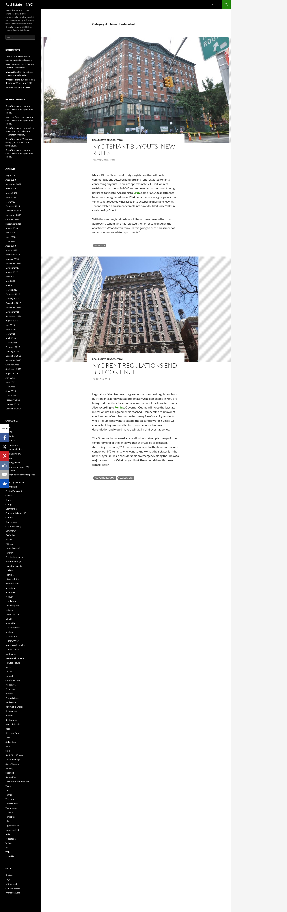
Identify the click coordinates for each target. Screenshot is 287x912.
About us (214, 4)
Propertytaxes (12, 698)
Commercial (11, 508)
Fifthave (9, 544)
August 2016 (11, 320)
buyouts (100, 245)
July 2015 (10, 377)
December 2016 (13, 303)
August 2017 (11, 272)
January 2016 (12, 351)
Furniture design (13, 561)
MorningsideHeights (15, 645)
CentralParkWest (13, 491)
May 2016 (10, 333)
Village (8, 843)
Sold (7, 750)
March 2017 (11, 289)
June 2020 (10, 197)
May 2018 (10, 241)
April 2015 (10, 391)
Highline (9, 574)
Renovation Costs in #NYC (18, 87)
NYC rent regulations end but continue (134, 369)
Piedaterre (10, 684)
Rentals (9, 715)
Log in (8, 879)
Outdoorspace (12, 680)
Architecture (11, 445)
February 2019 (12, 206)
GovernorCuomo (105, 478)
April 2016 (10, 338)
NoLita (8, 671)
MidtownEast (11, 636)
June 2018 (10, 237)
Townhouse (11, 808)
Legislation (10, 601)
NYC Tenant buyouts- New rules (133, 149)
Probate (9, 693)
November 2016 (13, 307)
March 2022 (11, 193)
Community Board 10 (15, 513)
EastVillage (10, 535)
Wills (7, 852)
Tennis (8, 794)
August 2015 (11, 373)
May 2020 (10, 201)
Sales (7, 737)
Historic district (12, 579)
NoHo (8, 667)
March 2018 (11, 250)
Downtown (10, 530)
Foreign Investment (14, 557)
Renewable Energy (14, 706)
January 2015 (12, 404)
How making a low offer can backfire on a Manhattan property (19, 131)
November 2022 (13, 184)
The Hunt (9, 799)
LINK (136, 192)
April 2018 (10, 245)
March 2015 (11, 395)
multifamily (10, 654)
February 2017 (12, 294)
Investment (10, 592)
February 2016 (12, 347)
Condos (9, 517)
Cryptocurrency (13, 526)
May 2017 (10, 281)
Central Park (11, 486)
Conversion (11, 522)
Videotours (10, 838)
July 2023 (10, 175)
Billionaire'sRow (13, 453)
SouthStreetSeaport (14, 755)
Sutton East (10, 777)
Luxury (8, 618)
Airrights (9, 436)
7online (119, 407)
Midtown (9, 632)
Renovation (11, 711)
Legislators (126, 478)
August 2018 (11, 228)
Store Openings (12, 759)
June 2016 (10, 329)
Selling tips (10, 742)
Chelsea (9, 495)
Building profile (12, 462)
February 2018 (12, 254)
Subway (9, 768)
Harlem (9, 570)
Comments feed (12, 888)
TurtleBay (10, 816)
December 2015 (13, 355)
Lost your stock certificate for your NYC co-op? (19, 109)
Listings (9, 610)
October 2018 (12, 219)
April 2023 (10, 179)
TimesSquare (11, 803)
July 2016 (10, 325)
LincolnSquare (12, 605)
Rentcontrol (115, 140)
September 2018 (13, 223)
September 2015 (13, 369)
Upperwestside (12, 830)
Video (8, 834)
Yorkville (9, 856)
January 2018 (12, 259)
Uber (7, 821)
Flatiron (9, 552)
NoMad (9, 676)
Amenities (10, 440)
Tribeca (9, 812)
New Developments (14, 658)
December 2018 (13, 210)
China (8, 500)
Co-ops (8, 504)
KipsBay (9, 596)
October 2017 (12, 267)
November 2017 (13, 263)
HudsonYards (12, 583)
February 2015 (12, 399)
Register (9, 875)
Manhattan (10, 623)
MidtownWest (12, 640)
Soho (7, 746)
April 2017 (10, 285)
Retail (8, 728)
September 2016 (13, 316)
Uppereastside (12, 825)
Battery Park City (13, 449)
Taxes (8, 786)
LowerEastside (12, 614)
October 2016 (12, 311)
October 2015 (12, 364)
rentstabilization (13, 724)
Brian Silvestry (12, 106)
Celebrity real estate (14, 482)
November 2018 (13, 215)
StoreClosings (12, 764)
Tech (7, 790)
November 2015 (13, 360)
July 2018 (10, 232)
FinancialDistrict (13, 548)
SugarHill (9, 772)
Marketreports (12, 627)
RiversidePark (12, 733)
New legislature (12, 662)
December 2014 (13, 408)
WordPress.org (12, 892)
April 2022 (10, 188)
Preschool (10, 689)
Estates (8, 539)
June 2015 (10, 382)
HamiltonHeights (13, 566)
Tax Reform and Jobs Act (17, 781)
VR (6, 847)
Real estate (99, 140)
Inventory (10, 588)
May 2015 (10, 386)
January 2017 (12, 298)
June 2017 (10, 276)
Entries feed (11, 883)
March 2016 (11, 342)
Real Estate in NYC (19, 4)
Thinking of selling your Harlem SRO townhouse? (19, 142)
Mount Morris (12, 649)
